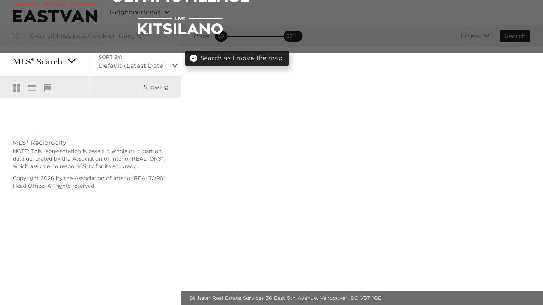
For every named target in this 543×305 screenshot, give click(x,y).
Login (521, 12)
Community (431, 13)
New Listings (337, 13)
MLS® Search (385, 13)
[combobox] (90, 36)
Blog (495, 13)
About (468, 13)
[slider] (221, 36)
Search (515, 36)
